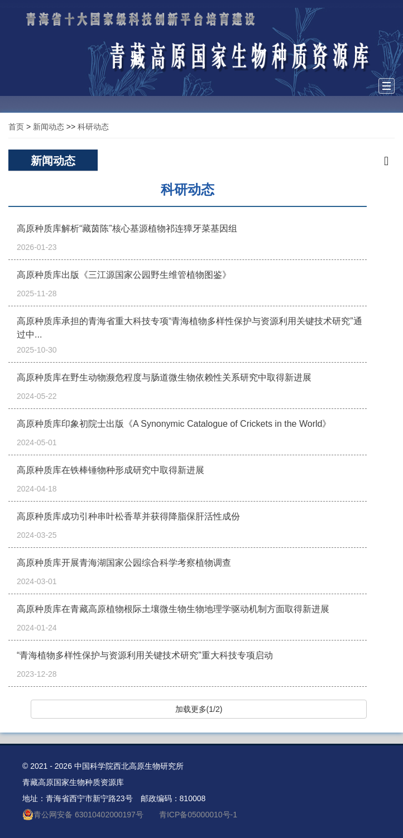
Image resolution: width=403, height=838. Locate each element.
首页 (16, 126)
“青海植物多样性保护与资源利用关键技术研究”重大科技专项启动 (145, 655)
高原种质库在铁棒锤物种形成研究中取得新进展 (110, 470)
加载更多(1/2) (199, 709)
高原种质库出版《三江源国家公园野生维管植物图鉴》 (124, 275)
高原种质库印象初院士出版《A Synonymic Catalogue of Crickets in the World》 (174, 423)
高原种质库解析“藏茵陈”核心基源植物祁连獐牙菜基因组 (127, 228)
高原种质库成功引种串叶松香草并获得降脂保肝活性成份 (128, 516)
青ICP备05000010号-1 (198, 814)
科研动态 (93, 126)
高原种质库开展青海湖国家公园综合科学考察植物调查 (124, 562)
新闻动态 (48, 126)
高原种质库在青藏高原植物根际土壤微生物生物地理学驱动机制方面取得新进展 (173, 609)
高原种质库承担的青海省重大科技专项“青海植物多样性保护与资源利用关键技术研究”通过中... (189, 327)
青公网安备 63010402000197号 (82, 814)
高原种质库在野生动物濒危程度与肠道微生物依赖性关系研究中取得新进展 (164, 377)
